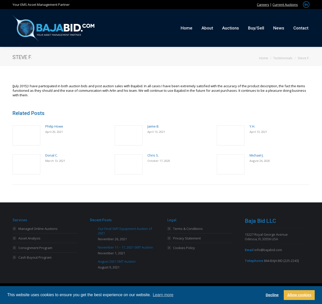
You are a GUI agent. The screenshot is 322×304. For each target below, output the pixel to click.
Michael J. (257, 155)
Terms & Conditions (188, 228)
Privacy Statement (187, 238)
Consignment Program (35, 248)
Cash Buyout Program (35, 257)
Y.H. (252, 126)
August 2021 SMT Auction (117, 261)
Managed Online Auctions (38, 228)
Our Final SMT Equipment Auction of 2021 (125, 230)
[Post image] (26, 135)
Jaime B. (153, 126)
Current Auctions (285, 4)
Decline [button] (272, 295)
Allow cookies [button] (299, 295)
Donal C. (51, 155)
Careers (263, 4)
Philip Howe (54, 126)
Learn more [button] (163, 295)
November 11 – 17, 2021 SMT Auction (125, 247)
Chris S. (153, 155)
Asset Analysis (29, 238)
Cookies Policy (184, 248)
